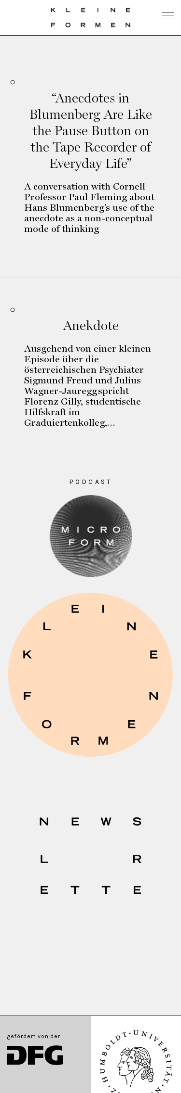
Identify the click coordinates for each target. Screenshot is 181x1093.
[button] (90, 675)
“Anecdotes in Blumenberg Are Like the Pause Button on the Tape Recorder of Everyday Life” (90, 130)
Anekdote (91, 325)
